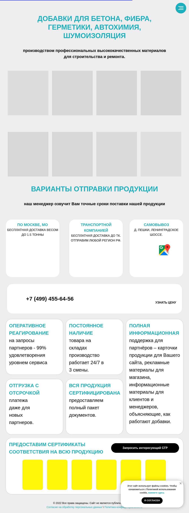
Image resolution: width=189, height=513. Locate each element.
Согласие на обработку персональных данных (74, 507)
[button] (166, 308)
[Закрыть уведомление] (181, 483)
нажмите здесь (156, 492)
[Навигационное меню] (180, 8)
